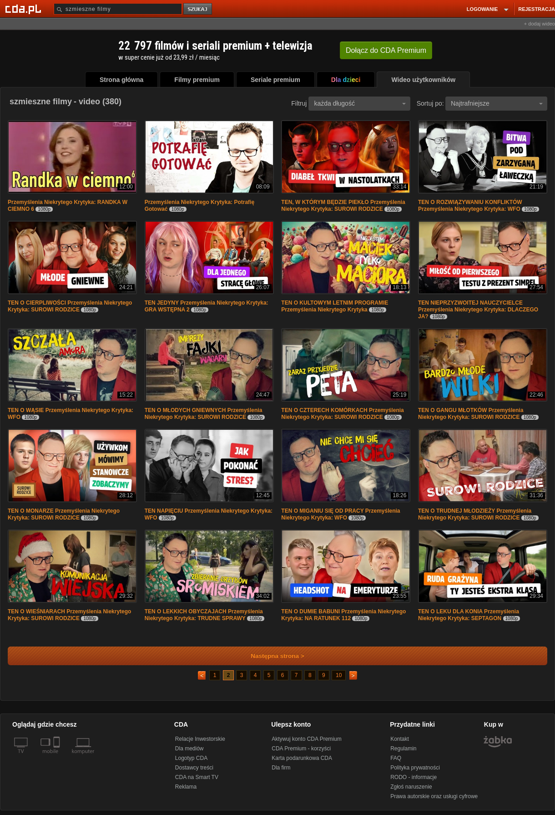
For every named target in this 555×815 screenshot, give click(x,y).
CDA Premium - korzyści (301, 748)
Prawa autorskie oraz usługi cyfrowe (434, 796)
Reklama (186, 787)
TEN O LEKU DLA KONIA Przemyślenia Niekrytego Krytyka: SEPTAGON (468, 614)
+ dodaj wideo (539, 23)
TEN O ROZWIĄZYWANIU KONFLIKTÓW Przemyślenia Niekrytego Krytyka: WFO (470, 205)
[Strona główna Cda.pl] (24, 8)
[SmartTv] (57, 757)
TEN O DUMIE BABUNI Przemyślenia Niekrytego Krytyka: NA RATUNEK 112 (343, 614)
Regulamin (403, 748)
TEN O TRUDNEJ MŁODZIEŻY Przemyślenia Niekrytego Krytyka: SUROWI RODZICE (474, 514)
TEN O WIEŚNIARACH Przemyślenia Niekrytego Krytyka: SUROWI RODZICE (69, 614)
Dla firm (281, 767)
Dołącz (386, 50)
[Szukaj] (118, 9)
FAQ (395, 758)
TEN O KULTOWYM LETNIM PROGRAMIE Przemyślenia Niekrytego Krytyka (334, 306)
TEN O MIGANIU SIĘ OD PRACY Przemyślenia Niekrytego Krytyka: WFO (340, 514)
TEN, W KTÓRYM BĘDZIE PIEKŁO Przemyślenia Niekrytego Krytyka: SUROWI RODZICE (343, 205)
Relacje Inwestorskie (200, 739)
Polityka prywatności (415, 767)
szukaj (198, 9)
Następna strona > (271, 655)
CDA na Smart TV (196, 777)
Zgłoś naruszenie (411, 787)
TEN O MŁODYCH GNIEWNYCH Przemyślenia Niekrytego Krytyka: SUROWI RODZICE (203, 413)
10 (339, 675)
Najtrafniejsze (497, 103)
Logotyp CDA (191, 758)
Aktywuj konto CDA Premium (306, 739)
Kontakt (399, 739)
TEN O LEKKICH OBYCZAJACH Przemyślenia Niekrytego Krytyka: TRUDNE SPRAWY (204, 614)
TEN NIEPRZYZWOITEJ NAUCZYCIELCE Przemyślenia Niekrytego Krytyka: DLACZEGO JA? (478, 310)
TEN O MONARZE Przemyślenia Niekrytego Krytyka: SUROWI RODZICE (64, 514)
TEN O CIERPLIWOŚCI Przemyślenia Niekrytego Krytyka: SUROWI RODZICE (70, 306)
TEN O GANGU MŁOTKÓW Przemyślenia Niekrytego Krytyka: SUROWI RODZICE (470, 413)
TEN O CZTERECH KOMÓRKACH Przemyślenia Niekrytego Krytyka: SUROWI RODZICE (342, 413)
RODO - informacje (413, 777)
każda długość (360, 103)
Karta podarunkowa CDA (302, 758)
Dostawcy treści (194, 767)
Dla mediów (189, 748)
